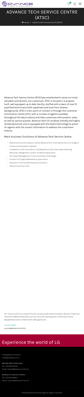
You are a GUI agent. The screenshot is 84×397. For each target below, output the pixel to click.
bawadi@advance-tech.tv (18, 369)
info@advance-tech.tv (11, 355)
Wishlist (70, 3)
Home (26, 22)
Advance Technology (37, 393)
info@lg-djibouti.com (11, 358)
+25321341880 (10, 325)
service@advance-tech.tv (15, 328)
